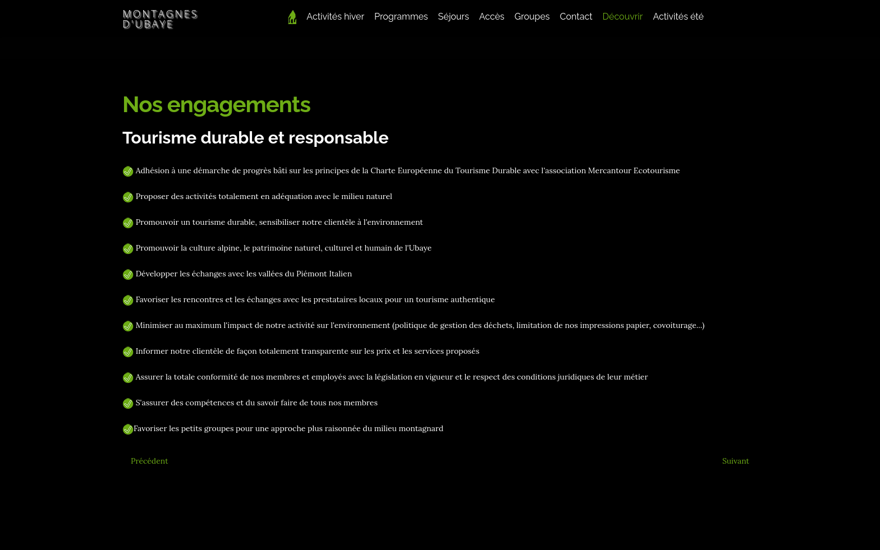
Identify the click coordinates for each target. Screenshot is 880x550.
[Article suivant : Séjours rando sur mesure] (736, 461)
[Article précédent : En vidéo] (149, 461)
